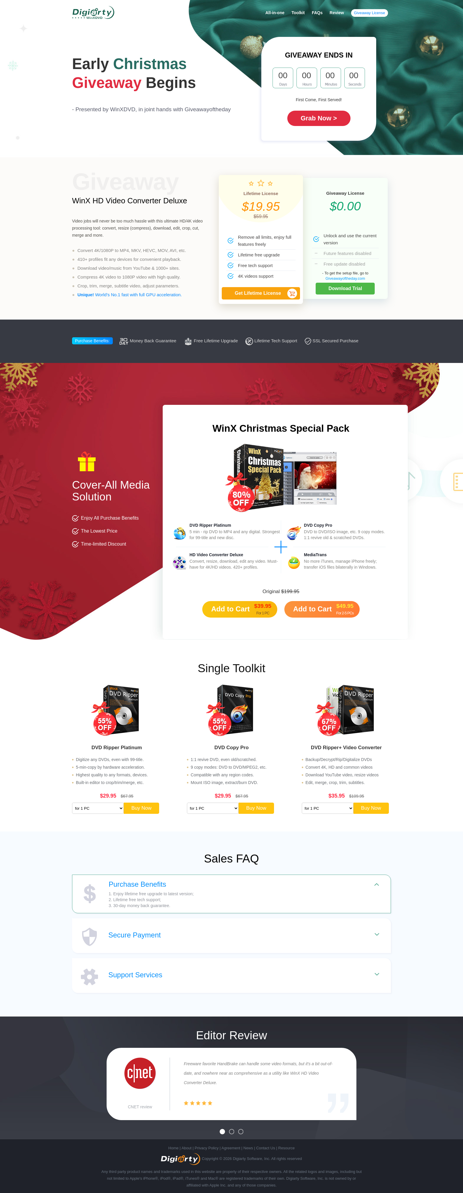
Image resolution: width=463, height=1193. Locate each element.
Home (173, 1148)
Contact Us (265, 1148)
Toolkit (298, 12)
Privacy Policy (207, 1148)
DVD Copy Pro (318, 525)
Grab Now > (319, 118)
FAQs (317, 12)
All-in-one (275, 12)
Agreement (230, 1148)
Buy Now (141, 808)
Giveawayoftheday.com (345, 278)
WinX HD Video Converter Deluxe (129, 200)
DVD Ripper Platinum (210, 525)
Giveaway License (369, 13)
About (187, 1148)
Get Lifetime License (258, 293)
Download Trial (345, 288)
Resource (286, 1148)
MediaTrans (315, 554)
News (248, 1148)
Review (337, 12)
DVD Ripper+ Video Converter (346, 747)
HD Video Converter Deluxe (216, 554)
